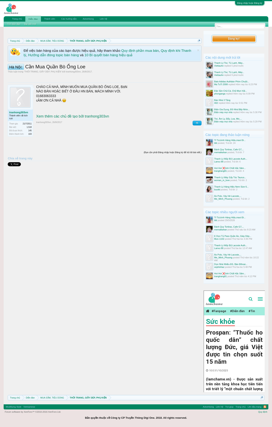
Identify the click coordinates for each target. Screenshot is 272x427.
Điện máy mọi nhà (223, 112)
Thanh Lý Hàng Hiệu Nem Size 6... (231, 186)
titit (215, 143)
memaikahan (220, 152)
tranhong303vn (73, 71)
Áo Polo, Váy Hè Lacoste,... (228, 196)
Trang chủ (17, 19)
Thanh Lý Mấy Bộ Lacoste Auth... (230, 159)
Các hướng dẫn (69, 19)
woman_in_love (222, 180)
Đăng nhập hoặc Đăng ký (249, 3)
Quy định (262, 412)
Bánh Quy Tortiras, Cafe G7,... (229, 149)
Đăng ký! (234, 38)
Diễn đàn (33, 19)
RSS (264, 406)
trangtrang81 (220, 171)
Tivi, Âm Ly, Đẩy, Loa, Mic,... (228, 119)
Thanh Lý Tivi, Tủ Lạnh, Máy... (229, 63)
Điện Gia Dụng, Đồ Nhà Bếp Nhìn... (232, 109)
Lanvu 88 (218, 161)
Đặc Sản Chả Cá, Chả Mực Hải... (230, 91)
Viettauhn (219, 66)
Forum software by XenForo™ (33, 412)
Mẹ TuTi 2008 (221, 84)
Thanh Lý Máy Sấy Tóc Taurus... (230, 177)
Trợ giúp (229, 407)
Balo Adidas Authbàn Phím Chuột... (231, 81)
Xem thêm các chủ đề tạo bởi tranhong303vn (72, 116)
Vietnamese (29, 407)
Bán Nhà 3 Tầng (222, 100)
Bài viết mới (30, 24)
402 (216, 103)
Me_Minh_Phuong (223, 199)
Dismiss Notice (198, 50)
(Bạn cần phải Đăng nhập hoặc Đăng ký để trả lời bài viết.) (173, 152)
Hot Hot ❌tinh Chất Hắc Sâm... (230, 168)
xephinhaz (219, 267)
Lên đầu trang (254, 407)
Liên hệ (103, 19)
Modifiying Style (13, 407)
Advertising (88, 19)
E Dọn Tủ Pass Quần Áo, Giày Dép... (232, 236)
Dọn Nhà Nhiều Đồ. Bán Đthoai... (230, 264)
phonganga (219, 93)
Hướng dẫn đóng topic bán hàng (53, 55)
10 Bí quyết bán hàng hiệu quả (108, 55)
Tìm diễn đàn (13, 24)
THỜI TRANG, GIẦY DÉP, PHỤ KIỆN (42, 71)
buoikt (217, 189)
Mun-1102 (219, 239)
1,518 (29, 127)
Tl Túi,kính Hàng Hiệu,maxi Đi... (230, 140)
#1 (197, 123)
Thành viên (49, 19)
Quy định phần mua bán (140, 51)
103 (30, 134)
